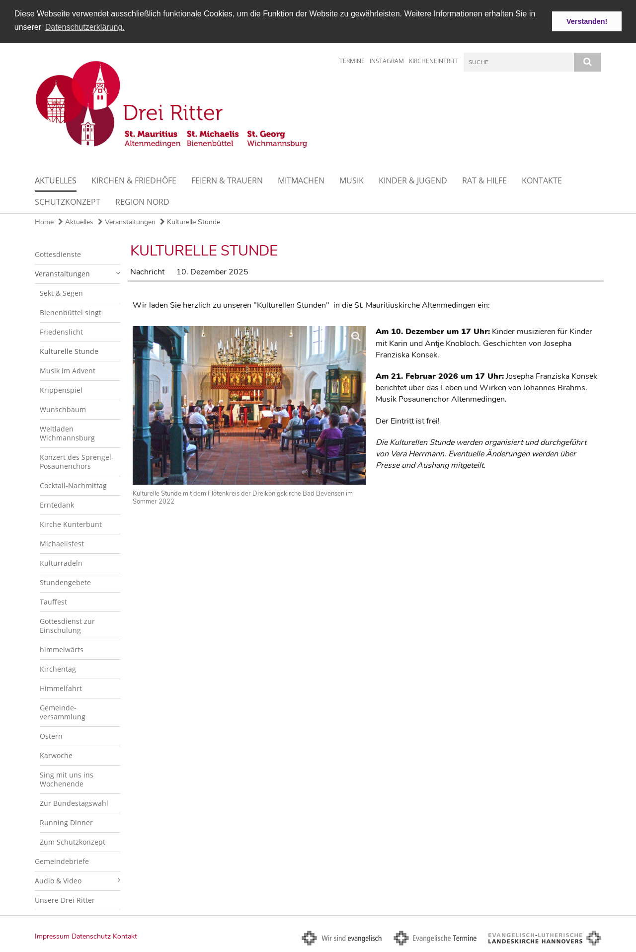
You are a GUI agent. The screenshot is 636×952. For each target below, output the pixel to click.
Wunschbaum (63, 409)
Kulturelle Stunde (190, 221)
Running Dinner (66, 822)
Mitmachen (301, 179)
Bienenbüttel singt (70, 312)
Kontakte (542, 179)
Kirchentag (58, 668)
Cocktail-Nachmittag (73, 485)
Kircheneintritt (434, 60)
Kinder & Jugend (413, 179)
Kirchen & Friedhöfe (133, 179)
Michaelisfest (62, 543)
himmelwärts (61, 649)
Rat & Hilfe (484, 179)
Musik (351, 179)
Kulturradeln (61, 562)
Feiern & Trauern (227, 179)
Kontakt (125, 936)
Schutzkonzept (67, 201)
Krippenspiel (61, 389)
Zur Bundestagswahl (74, 802)
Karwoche (56, 755)
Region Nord (142, 201)
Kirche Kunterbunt (71, 523)
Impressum (52, 936)
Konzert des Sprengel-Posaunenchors (77, 461)
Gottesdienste (58, 254)
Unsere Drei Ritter (65, 899)
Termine (352, 60)
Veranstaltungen (127, 221)
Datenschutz (91, 936)
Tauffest (53, 601)
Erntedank (57, 504)
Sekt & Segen (61, 292)
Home (44, 221)
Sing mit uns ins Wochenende (66, 779)
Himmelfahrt (61, 687)
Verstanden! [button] (586, 21)
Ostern (51, 735)
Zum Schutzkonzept (72, 841)
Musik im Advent (67, 370)
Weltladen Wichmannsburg (67, 433)
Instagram (387, 60)
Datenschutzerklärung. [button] (85, 27)
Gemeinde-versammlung (62, 711)
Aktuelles (56, 179)
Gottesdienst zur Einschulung (67, 625)
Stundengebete (65, 582)
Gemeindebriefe (62, 860)
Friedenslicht (61, 331)
